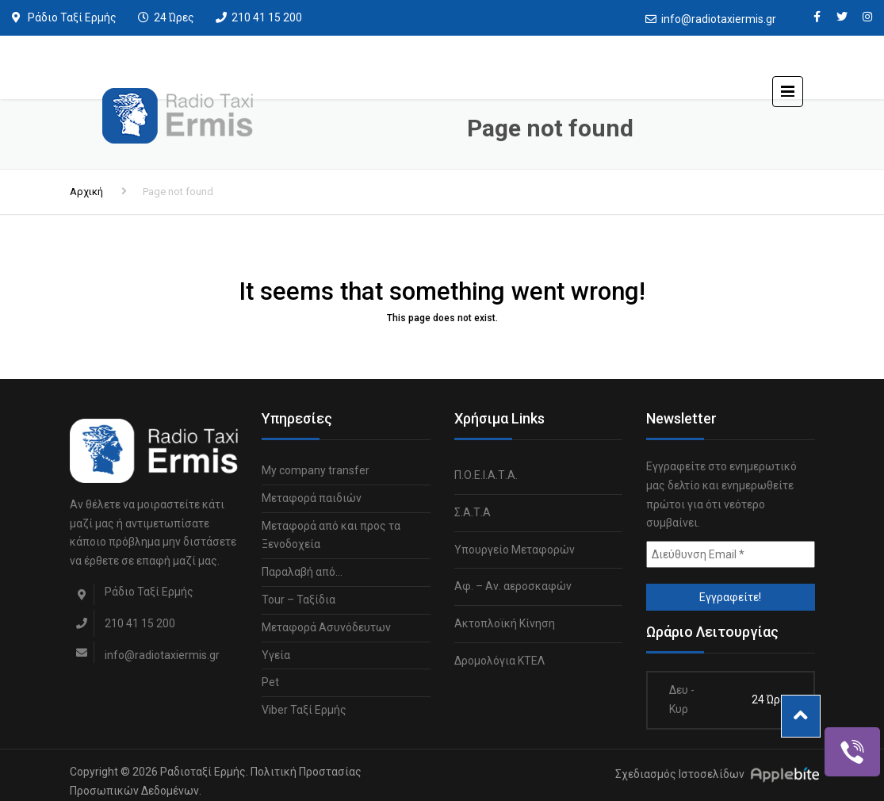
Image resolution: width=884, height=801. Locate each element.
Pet (270, 682)
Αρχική (86, 191)
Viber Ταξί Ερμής (304, 709)
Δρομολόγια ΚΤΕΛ (499, 660)
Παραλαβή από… (302, 571)
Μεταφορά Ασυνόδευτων (326, 627)
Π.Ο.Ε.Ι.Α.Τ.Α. (486, 475)
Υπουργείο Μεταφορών (514, 549)
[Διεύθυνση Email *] (730, 554)
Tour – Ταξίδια (298, 599)
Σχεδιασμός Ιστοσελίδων (679, 774)
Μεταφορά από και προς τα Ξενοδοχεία (331, 535)
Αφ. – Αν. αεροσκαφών (513, 586)
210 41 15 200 (267, 17)
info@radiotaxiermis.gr (718, 19)
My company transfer (315, 470)
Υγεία (276, 655)
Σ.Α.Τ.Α (472, 512)
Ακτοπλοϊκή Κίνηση (504, 623)
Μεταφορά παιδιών (312, 498)
